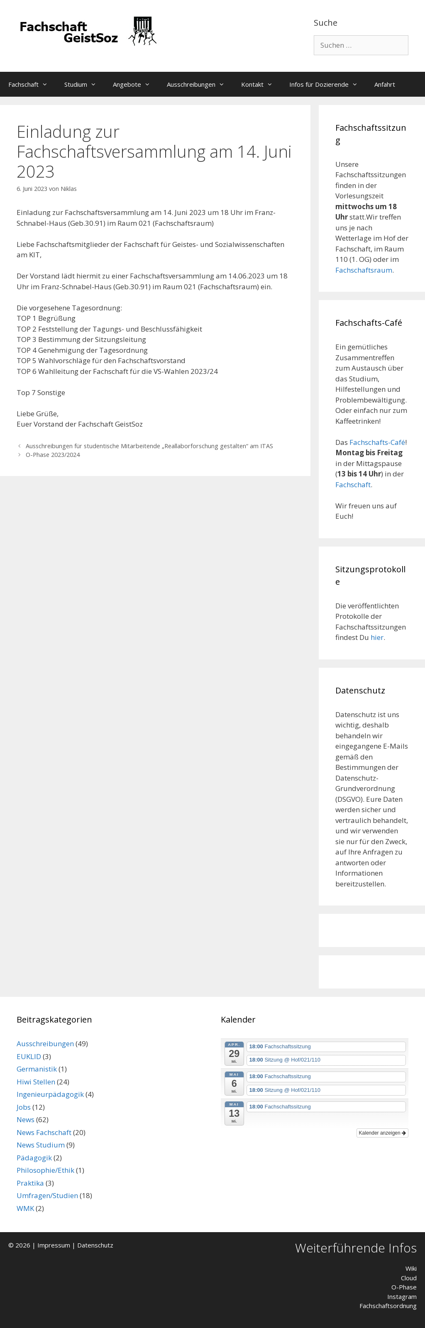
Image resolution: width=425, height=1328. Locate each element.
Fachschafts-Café (377, 442)
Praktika (30, 1183)
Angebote (136, 84)
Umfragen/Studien (47, 1195)
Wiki (411, 1268)
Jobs (24, 1107)
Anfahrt (384, 84)
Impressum (53, 1245)
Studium (84, 84)
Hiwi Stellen (36, 1081)
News (25, 1119)
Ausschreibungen (200, 84)
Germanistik (37, 1069)
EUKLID (29, 1056)
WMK (25, 1208)
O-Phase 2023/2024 (53, 455)
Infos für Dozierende (327, 84)
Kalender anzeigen (382, 1133)
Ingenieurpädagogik (50, 1094)
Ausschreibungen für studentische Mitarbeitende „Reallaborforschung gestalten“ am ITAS (149, 446)
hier (377, 637)
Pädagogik (34, 1157)
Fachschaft (32, 84)
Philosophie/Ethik (45, 1170)
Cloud (409, 1278)
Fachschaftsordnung (388, 1305)
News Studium (41, 1145)
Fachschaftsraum (363, 270)
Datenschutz (95, 1245)
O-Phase (404, 1287)
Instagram (402, 1296)
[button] (47, 84)
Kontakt (261, 84)
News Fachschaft (44, 1132)
